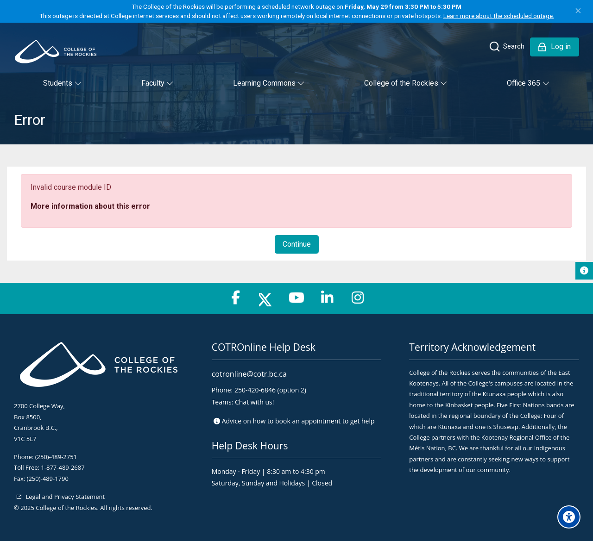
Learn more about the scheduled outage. (498, 15)
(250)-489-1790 (48, 478)
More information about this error (90, 206)
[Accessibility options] (568, 517)
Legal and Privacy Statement (64, 496)
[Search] (506, 47)
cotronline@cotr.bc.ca (249, 374)
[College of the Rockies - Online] (55, 52)
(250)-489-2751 (56, 457)
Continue (297, 244)
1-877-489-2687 (62, 467)
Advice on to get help (298, 421)
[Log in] (554, 46)
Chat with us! (254, 402)
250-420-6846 (255, 390)
